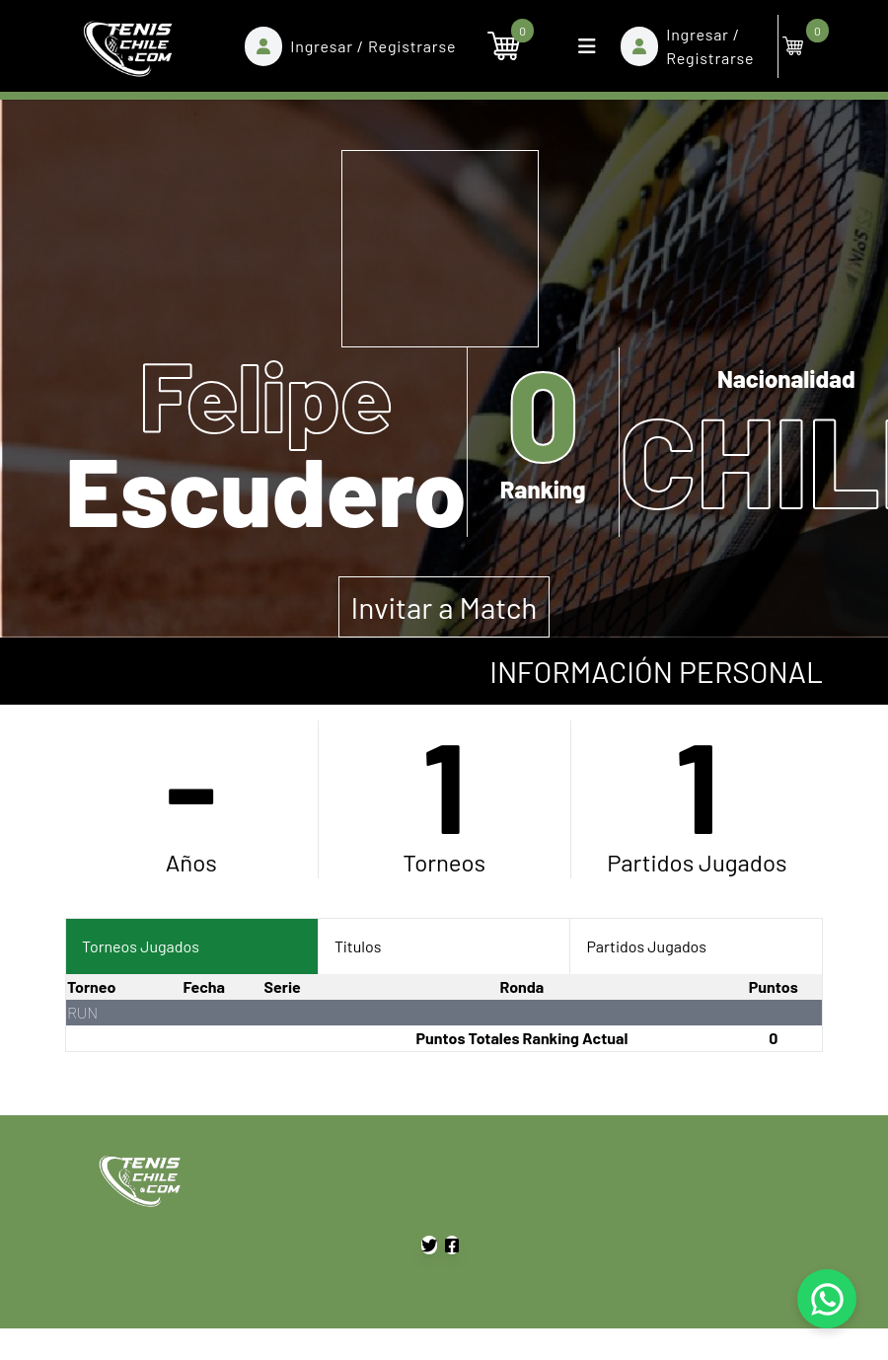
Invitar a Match (444, 607)
